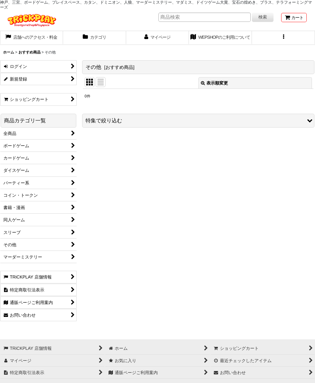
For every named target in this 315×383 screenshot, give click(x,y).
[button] (283, 38)
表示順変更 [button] (214, 83)
